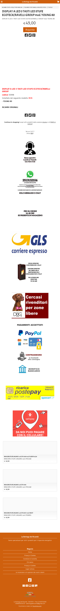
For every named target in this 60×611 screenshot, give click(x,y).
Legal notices (30, 569)
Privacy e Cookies (30, 555)
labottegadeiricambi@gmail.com (35, 603)
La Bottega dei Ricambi (30, 2)
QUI (32, 133)
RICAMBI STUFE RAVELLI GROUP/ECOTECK (35, 7)
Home (30, 552)
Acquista (30, 29)
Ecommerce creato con (30, 606)
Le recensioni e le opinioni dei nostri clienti (30, 572)
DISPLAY (50, 7)
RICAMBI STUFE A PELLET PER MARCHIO (12, 7)
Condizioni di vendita (30, 559)
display (44, 122)
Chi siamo (30, 562)
